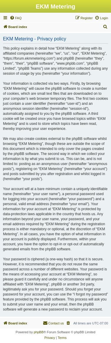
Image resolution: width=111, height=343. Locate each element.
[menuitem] (16, 18)
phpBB (39, 332)
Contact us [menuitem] (53, 323)
